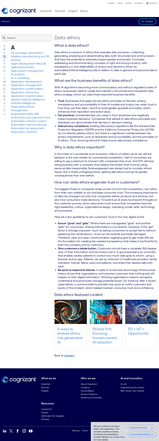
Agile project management (27, 70)
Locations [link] (85, 387)
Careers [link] (44, 412)
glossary (69, 355)
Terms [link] (85, 430)
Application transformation (27, 95)
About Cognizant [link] (89, 384)
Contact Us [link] (46, 409)
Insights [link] (44, 391)
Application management (26, 85)
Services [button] (60, 10)
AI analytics (18, 74)
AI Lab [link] (123, 384)
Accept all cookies (138, 427)
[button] (152, 3)
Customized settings (140, 434)
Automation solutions (24, 131)
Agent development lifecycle (28, 63)
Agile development (22, 67)
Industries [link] (45, 384)
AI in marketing (20, 77)
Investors (138, 3)
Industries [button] (46, 10)
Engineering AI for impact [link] (132, 387)
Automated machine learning (29, 124)
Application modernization (27, 88)
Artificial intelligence (23, 103)
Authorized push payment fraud (30, 117)
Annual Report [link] (87, 391)
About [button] (84, 10)
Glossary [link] (45, 419)
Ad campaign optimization (27, 52)
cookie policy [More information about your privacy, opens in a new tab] (119, 437)
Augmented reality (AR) (25, 113)
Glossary (5, 21)
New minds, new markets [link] (132, 391)
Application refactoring (25, 92)
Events (128, 3)
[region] (125, 431)
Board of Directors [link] (89, 394)
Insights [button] (72, 10)
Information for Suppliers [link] (52, 416)
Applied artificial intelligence (28, 99)
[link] (18, 11)
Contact (149, 21)
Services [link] (45, 387)
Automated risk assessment (27, 128)
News (120, 3)
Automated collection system (29, 121)
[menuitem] (111, 3)
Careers (111, 3)
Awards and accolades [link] (91, 397)
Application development (26, 81)
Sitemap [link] (76, 430)
